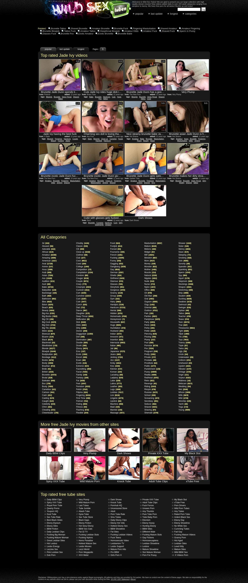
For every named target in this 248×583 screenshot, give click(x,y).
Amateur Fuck (150, 31)
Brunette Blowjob (51, 31)
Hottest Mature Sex (86, 543)
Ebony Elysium (52, 523)
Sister (183, 246)
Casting (48, 398)
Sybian (183, 310)
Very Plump (82, 499)
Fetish (81, 389)
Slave (183, 252)
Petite (149, 331)
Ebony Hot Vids (116, 523)
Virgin (183, 375)
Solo (183, 261)
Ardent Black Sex (181, 517)
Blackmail (48, 342)
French (116, 255)
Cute (113, 97)
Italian (115, 345)
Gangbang (118, 266)
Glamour (116, 281)
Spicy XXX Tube (53, 502)
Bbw (47, 301)
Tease (152, 141)
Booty (47, 363)
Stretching (185, 290)
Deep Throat (66, 97)
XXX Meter (82, 555)
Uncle (183, 354)
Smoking (184, 258)
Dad (80, 307)
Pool (148, 342)
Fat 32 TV (82, 532)
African (47, 252)
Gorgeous (117, 290)
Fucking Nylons (84, 537)
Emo (80, 351)
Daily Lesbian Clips (54, 532)
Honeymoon (117, 319)
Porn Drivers (179, 505)
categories (190, 13)
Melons (150, 249)
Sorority (184, 263)
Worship (184, 401)
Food (115, 243)
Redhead (151, 377)
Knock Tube (115, 502)
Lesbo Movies (83, 546)
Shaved (76, 97)
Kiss (115, 366)
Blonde (48, 348)
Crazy (81, 284)
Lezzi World (83, 549)
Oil (148, 293)
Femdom (83, 386)
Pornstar (151, 345)
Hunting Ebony (148, 526)
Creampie (83, 287)
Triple (183, 345)
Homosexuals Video (118, 540)
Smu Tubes (114, 517)
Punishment (152, 369)
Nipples (150, 278)
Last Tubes (82, 505)
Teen (183, 322)
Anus (47, 269)
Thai (182, 325)
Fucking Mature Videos (183, 534)
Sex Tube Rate (52, 517)
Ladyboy (116, 377)
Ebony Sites (51, 526)
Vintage (184, 372)
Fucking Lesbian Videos (120, 534)
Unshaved (185, 363)
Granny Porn (179, 537)
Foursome (117, 252)
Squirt (183, 278)
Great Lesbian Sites (54, 540)
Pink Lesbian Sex (53, 552)
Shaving (150, 410)
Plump (149, 339)
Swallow (185, 301)
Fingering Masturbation (144, 28)
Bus (46, 383)
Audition (48, 281)
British (47, 372)
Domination (83, 339)
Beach (47, 307)
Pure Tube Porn (148, 514)
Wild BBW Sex (180, 552)
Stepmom (185, 281)
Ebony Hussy (147, 523)
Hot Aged (177, 540)
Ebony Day (178, 520)
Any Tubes (178, 511)
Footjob (116, 246)
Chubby (82, 243)
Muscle (150, 272)
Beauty (53, 141)
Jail (113, 348)
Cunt (115, 223)
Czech (81, 304)
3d (45, 243)
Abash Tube (83, 511)
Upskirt (184, 366)
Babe (91, 97)
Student (184, 296)
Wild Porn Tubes (180, 508)
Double (81, 342)
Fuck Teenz (114, 537)
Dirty (204, 181)
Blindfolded (49, 345)
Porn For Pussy (148, 555)
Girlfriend (117, 278)
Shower (184, 243)
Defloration (82, 319)
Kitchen (116, 369)
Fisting (81, 404)
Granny (116, 293)
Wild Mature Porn (85, 502)
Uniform (184, 360)
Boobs (48, 360)
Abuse (133, 579)
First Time (83, 398)
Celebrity (48, 404)
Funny (115, 261)
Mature (150, 246)
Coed (81, 263)
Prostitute (150, 363)
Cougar (82, 278)
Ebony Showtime (181, 523)
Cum (81, 293)
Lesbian (116, 392)
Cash (47, 395)
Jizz (114, 360)
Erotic (81, 354)
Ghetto (115, 275)
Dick (81, 322)
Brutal (47, 377)
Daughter (82, 313)
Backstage (49, 293)
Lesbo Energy (52, 546)
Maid (115, 407)
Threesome (186, 328)
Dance (81, 310)
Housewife (117, 322)
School (150, 395)
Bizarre (47, 337)
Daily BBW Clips (53, 499)
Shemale (151, 413)
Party (149, 322)
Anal (47, 263)
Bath (46, 296)
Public (150, 366)
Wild (183, 398)
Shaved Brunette (79, 28)
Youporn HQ (51, 511)
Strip (183, 293)
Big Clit (47, 319)
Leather (116, 386)
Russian (150, 392)
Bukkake (48, 380)
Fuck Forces (147, 505)
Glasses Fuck (49, 33)
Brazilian (48, 366)
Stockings (185, 284)
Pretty (149, 354)
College (82, 266)
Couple (75, 139)
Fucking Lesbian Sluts (87, 534)
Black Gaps (82, 520)
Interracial (117, 342)
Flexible (82, 413)
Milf (149, 255)
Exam (80, 360)
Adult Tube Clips (149, 502)
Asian (186, 139)
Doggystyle (99, 225)
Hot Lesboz (50, 543)
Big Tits (48, 328)
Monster (150, 266)
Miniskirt (150, 258)
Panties (150, 316)
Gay (115, 269)
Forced (115, 249)
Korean (116, 372)
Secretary (151, 401)
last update (157, 13)
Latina (115, 383)
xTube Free (178, 502)
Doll (80, 337)
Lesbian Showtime (149, 543)
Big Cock (49, 322)
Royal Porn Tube (53, 505)
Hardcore (106, 97)
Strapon (184, 287)
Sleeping (184, 255)
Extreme (82, 366)
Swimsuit (184, 304)
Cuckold (82, 290)
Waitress (184, 380)
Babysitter (49, 290)
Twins (183, 348)
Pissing (150, 337)
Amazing (49, 258)
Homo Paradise (84, 540)
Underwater (185, 357)
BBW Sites (146, 529)
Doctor (81, 331)
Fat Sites (113, 532)
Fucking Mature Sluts (151, 534)
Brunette (57, 97)
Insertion (116, 339)
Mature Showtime (149, 549)
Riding (150, 386)
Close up (104, 139)
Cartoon (48, 392)
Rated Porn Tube (181, 514)
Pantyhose (152, 319)
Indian (115, 334)
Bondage (49, 357)
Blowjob (49, 97)
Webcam (185, 383)
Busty (47, 386)
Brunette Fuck (121, 28)
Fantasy (82, 377)
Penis (149, 325)
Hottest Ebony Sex (118, 526)
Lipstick (115, 401)
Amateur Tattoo (87, 31)
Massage (117, 413)
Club (80, 258)
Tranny (184, 342)
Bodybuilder (49, 354)
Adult (111, 511)
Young (184, 410)
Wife (183, 395)
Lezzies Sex (51, 549)
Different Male (147, 532)
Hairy (115, 301)
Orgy (149, 304)
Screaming (151, 398)
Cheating (48, 410)
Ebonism (145, 520)
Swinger (184, 307)
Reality (181, 183)
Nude (149, 281)
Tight (183, 331)
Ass (47, 278)
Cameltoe (49, 389)
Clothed (81, 255)
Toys (153, 183)
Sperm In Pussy (187, 31)
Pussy (139, 141)
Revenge (150, 383)
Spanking (185, 269)
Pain (148, 313)
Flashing (82, 410)
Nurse (149, 284)
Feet (81, 383)
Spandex (184, 266)
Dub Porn (50, 555)
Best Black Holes (53, 520)
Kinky (115, 363)
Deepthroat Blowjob (110, 31)
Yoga (183, 407)
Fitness (81, 407)
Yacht (183, 404)
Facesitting (83, 369)
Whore (184, 392)
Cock (149, 99)
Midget (149, 252)
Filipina (81, 392)
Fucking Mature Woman (56, 537)
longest (174, 13)
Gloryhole (117, 287)
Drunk (81, 345)
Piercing (150, 334)
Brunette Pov (67, 33)
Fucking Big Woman (54, 534)
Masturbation (159, 139)
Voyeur (184, 377)
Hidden (116, 313)
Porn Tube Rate (116, 514)
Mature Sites (179, 549)
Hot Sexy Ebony (85, 526)
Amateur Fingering (191, 28)
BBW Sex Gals (84, 529)
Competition (83, 269)
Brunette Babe (125, 33)
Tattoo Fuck (70, 31)
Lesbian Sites (179, 543)
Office (149, 290)
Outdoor (150, 310)
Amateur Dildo (131, 31)
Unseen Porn (147, 508)
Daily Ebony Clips (117, 520)
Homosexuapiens (149, 540)
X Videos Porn (180, 555)
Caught (48, 401)
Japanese (117, 351)
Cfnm (47, 407)
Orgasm (108, 225)
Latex (115, 380)
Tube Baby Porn (148, 517)
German (116, 272)
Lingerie (116, 398)
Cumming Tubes (180, 529)
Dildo (191, 141)
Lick (115, 395)
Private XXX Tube (149, 499)
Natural (150, 275)
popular (139, 13)
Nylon (149, 287)
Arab (46, 272)
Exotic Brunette (105, 33)
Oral (149, 299)
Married (116, 410)
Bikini (47, 331)
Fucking (61, 141)
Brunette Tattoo (58, 28)
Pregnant (151, 351)
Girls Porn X (115, 555)
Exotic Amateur (85, 33)
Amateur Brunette (101, 28)
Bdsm (47, 304)
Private (150, 357)
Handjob (99, 141)
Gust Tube (50, 514)
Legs (115, 389)
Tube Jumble (83, 508)
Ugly (182, 351)
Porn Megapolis (84, 552)
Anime (47, 266)
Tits (182, 337)
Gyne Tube (82, 514)
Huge (119, 97)
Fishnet (82, 401)
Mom (149, 261)
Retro (149, 380)
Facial (120, 139)
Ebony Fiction (83, 523)
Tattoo (60, 99)
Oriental (150, 307)
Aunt (46, 284)
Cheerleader (50, 413)
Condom (82, 275)
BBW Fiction (51, 529)
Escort (81, 357)
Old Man (150, 296)
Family (81, 375)
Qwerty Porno (51, 508)
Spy (182, 275)
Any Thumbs (147, 511)
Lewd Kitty (178, 546)
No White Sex (179, 526)
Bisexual (48, 334)
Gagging (116, 263)
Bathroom (49, 299)
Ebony (82, 348)
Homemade (118, 316)
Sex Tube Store (84, 517)
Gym (114, 299)
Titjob (183, 334)
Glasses (116, 284)
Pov (100, 99)
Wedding (184, 386)
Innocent (116, 337)
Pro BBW (113, 552)
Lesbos (144, 546)
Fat (80, 380)
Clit (80, 249)
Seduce (150, 404)
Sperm (184, 272)
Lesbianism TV (116, 543)
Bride (46, 369)
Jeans (67, 141)
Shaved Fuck (168, 31)
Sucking (184, 299)
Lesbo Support (116, 546)
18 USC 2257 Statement (120, 579)
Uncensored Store (117, 508)
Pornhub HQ (115, 505)
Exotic (81, 363)
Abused (47, 246)
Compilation (84, 272)
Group (116, 296)
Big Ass (48, 313)
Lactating (116, 375)
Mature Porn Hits (117, 549)
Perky (149, 328)
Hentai (115, 310)
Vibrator (184, 369)
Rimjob (150, 389)
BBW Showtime (116, 529)
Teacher (184, 316)
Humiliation (117, 328)
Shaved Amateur (168, 28)
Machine (116, 404)
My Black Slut (179, 499)
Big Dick (48, 325)
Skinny (184, 249)
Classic (82, 246)
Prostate (150, 360)
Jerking (197, 141)
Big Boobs (49, 316)
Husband (116, 331)
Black (47, 339)
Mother (150, 269)
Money (149, 263)
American (49, 261)
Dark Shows (115, 499)
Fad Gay (177, 532)
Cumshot (113, 139)
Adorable (48, 249)
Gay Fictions (147, 537)
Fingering (58, 139)
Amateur (135, 139)
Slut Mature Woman (150, 552)
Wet (183, 389)
